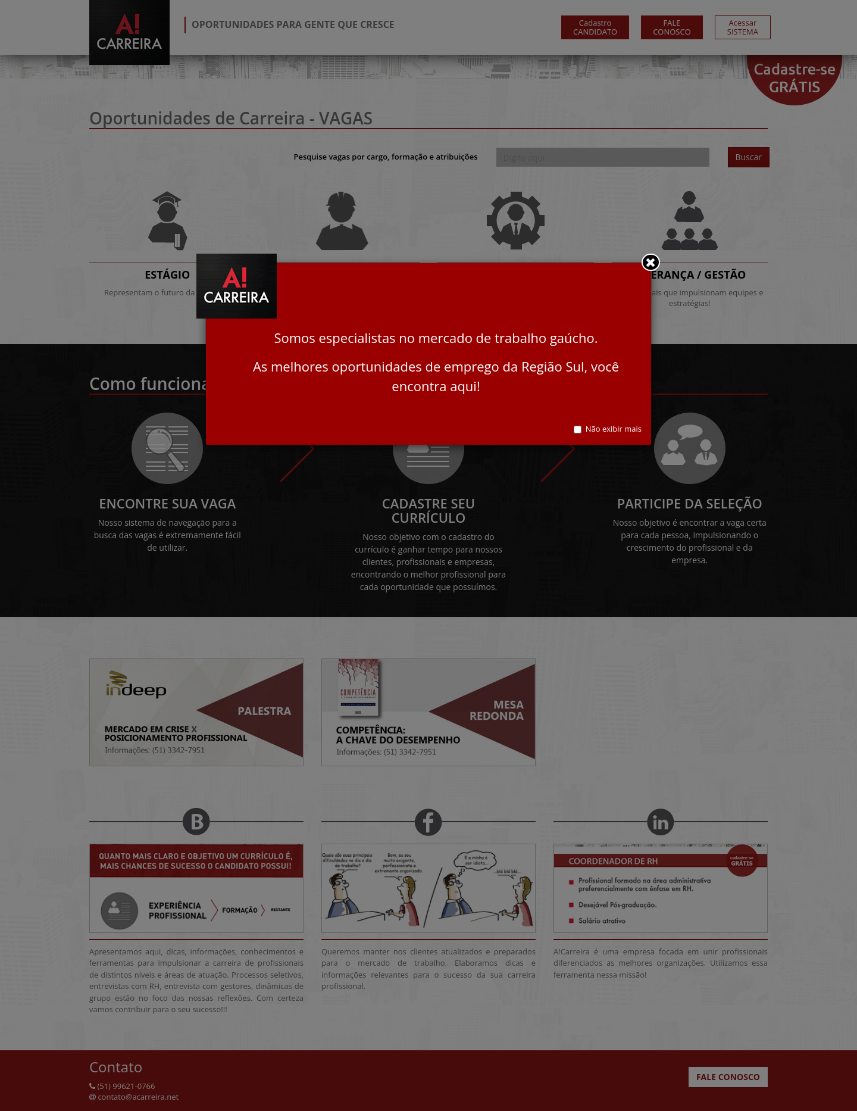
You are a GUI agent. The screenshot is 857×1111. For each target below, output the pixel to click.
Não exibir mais (608, 428)
